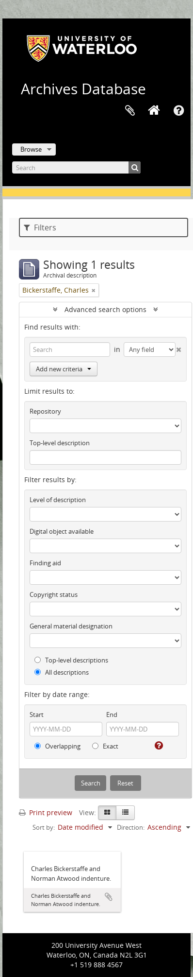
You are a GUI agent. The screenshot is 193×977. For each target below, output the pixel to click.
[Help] (158, 745)
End (111, 714)
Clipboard (130, 111)
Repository (45, 411)
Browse (31, 149)
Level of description (58, 499)
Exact (105, 746)
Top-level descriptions (71, 660)
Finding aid (45, 562)
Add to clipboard (108, 897)
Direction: (131, 827)
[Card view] (107, 812)
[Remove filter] (94, 290)
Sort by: (43, 827)
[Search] (76, 167)
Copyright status (54, 594)
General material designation (71, 626)
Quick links (178, 111)
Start (37, 714)
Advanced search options (105, 309)
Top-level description (60, 442)
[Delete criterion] (179, 347)
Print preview (45, 812)
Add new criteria (63, 369)
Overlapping (57, 746)
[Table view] (125, 812)
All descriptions (61, 672)
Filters (40, 227)
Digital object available (62, 531)
